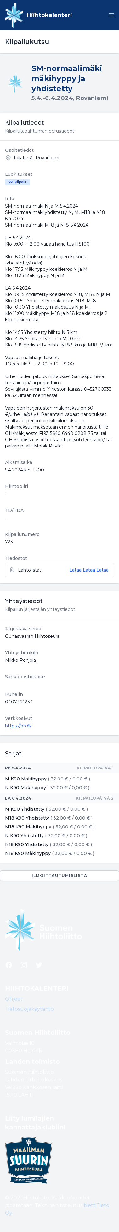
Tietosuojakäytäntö (29, 1009)
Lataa (76, 570)
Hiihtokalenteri (49, 15)
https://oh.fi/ (18, 726)
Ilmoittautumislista (59, 875)
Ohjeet (14, 999)
